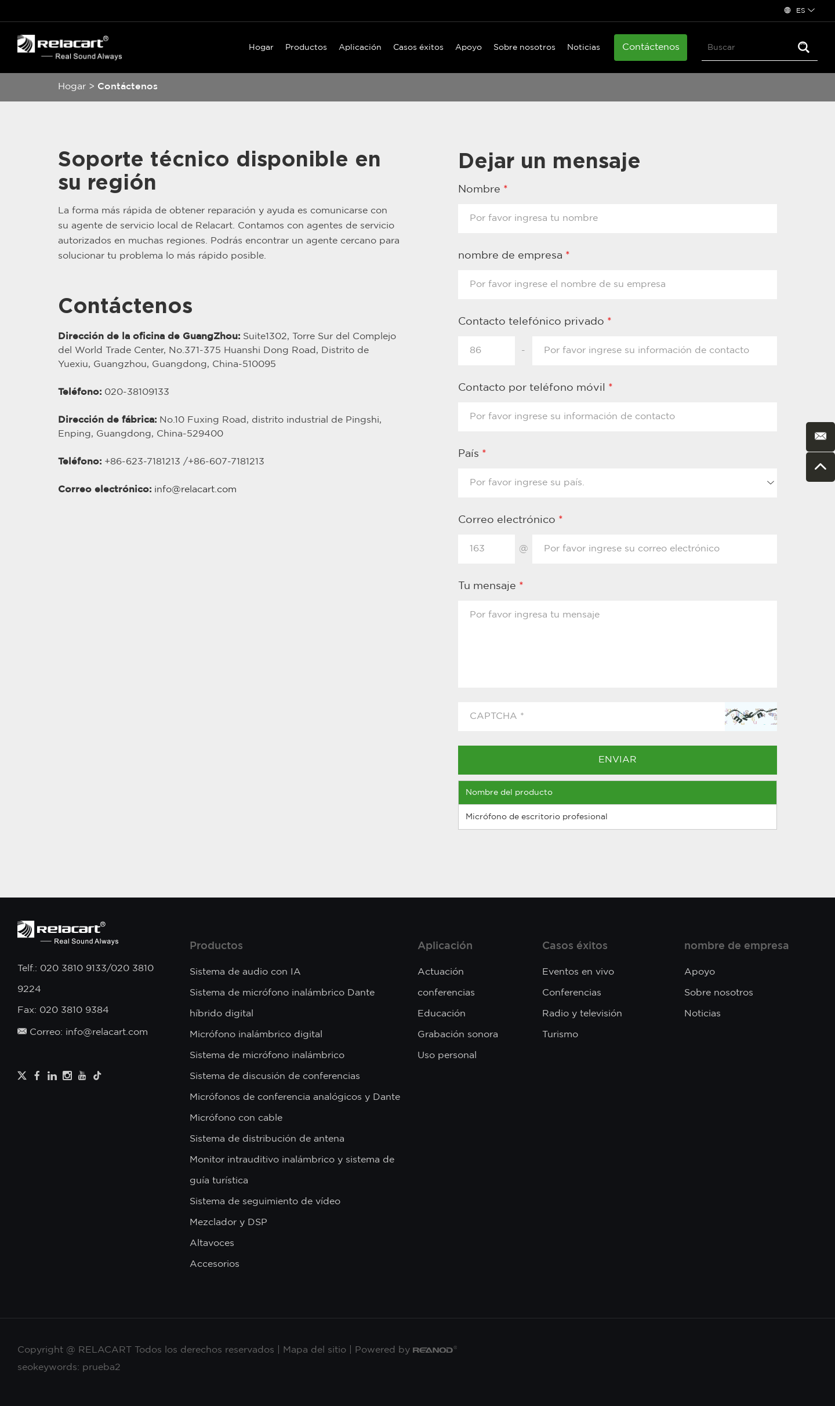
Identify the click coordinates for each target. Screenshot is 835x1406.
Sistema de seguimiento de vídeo (265, 1201)
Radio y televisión (582, 1013)
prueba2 (101, 1367)
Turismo (560, 1034)
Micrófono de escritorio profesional (537, 816)
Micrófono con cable (236, 1118)
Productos (306, 47)
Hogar (261, 47)
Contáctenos (651, 47)
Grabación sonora (458, 1034)
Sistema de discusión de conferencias (275, 1076)
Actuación (441, 972)
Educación (442, 1013)
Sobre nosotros (524, 47)
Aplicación (360, 47)
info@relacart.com (195, 489)
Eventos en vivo (578, 972)
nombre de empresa (736, 946)
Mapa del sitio (314, 1350)
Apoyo (468, 47)
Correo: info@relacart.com (82, 1032)
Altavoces (212, 1243)
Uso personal (447, 1055)
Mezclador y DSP (228, 1222)
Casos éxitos (418, 47)
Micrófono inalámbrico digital (256, 1034)
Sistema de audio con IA (245, 972)
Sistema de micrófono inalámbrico (267, 1055)
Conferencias (571, 993)
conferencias (446, 993)
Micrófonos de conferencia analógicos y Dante (295, 1097)
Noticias (583, 47)
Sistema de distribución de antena (267, 1139)
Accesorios (214, 1264)
